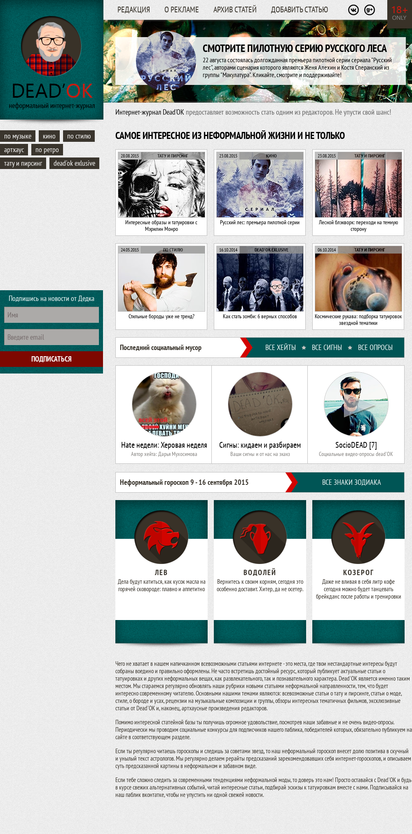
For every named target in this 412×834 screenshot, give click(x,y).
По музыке (17, 136)
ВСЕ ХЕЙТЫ (280, 347)
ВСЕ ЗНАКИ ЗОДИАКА (351, 482)
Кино (49, 136)
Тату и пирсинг (23, 163)
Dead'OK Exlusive (74, 163)
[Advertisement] (51, 230)
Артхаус (14, 149)
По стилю (79, 136)
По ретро (47, 149)
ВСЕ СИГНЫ (327, 347)
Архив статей (235, 9)
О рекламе (181, 9)
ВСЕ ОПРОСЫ (375, 347)
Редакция (133, 9)
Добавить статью (299, 9)
